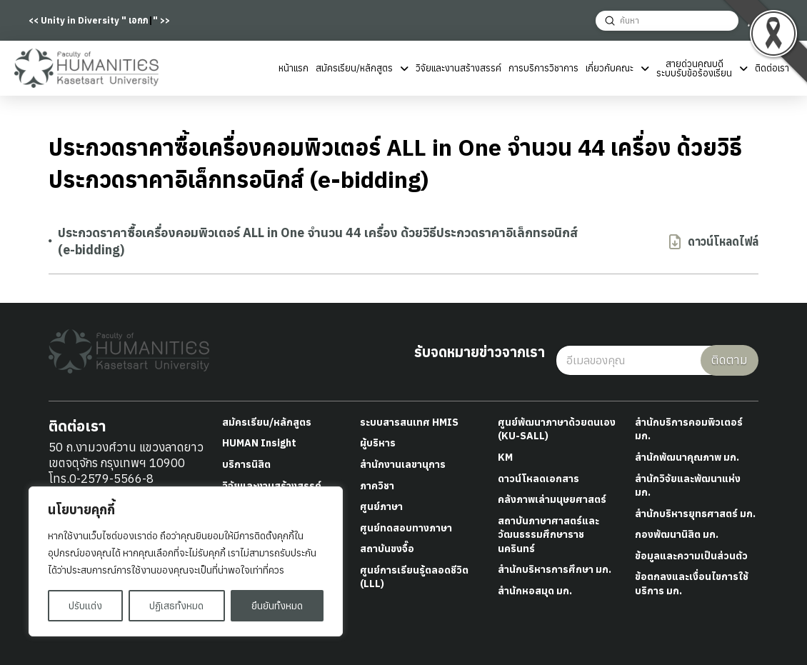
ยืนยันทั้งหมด (277, 605)
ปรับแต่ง (85, 605)
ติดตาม (729, 360)
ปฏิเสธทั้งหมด (176, 605)
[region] (186, 561)
